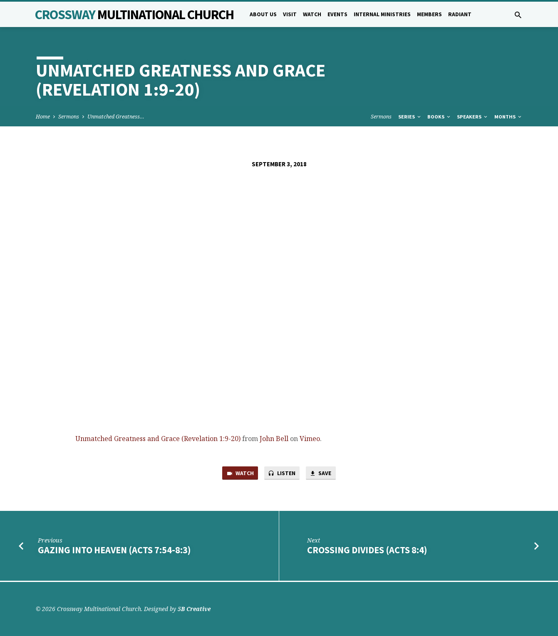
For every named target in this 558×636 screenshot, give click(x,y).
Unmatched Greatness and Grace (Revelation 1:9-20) (158, 438)
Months (508, 116)
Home (43, 116)
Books (439, 116)
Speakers (473, 116)
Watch (312, 14)
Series (410, 116)
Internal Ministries (382, 14)
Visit (290, 14)
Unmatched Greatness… (115, 116)
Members (429, 14)
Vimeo (310, 438)
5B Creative (194, 609)
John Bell (274, 438)
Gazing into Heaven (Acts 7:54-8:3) (114, 551)
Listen (282, 473)
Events (337, 14)
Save (323, 473)
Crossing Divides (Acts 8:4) (367, 551)
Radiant (459, 14)
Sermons (68, 116)
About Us (263, 14)
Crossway (134, 14)
